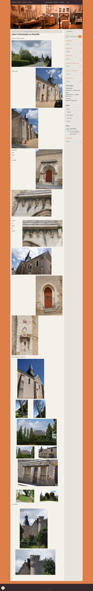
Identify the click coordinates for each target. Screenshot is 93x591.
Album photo (70, 116)
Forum (68, 122)
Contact (62, 2)
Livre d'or (56, 2)
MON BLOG (70, 31)
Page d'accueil (48, 2)
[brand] (21, 2)
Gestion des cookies (46, 589)
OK (80, 36)
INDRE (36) (19, 31)
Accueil (13, 31)
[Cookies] (3, 588)
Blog (68, 110)
